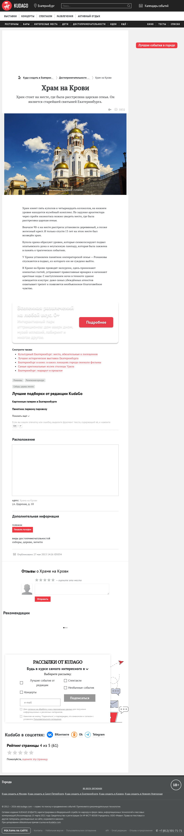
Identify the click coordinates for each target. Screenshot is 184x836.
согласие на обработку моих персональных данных (50, 709)
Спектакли (74, 680)
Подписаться (79, 698)
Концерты (30, 692)
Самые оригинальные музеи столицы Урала (46, 366)
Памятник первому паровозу (29, 409)
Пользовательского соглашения (47, 719)
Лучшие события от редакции (42, 683)
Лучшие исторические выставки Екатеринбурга (48, 358)
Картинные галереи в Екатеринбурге (34, 401)
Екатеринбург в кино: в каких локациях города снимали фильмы (59, 362)
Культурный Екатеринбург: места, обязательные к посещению (58, 354)
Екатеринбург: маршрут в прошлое (40, 370)
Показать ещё (21, 415)
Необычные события (81, 688)
